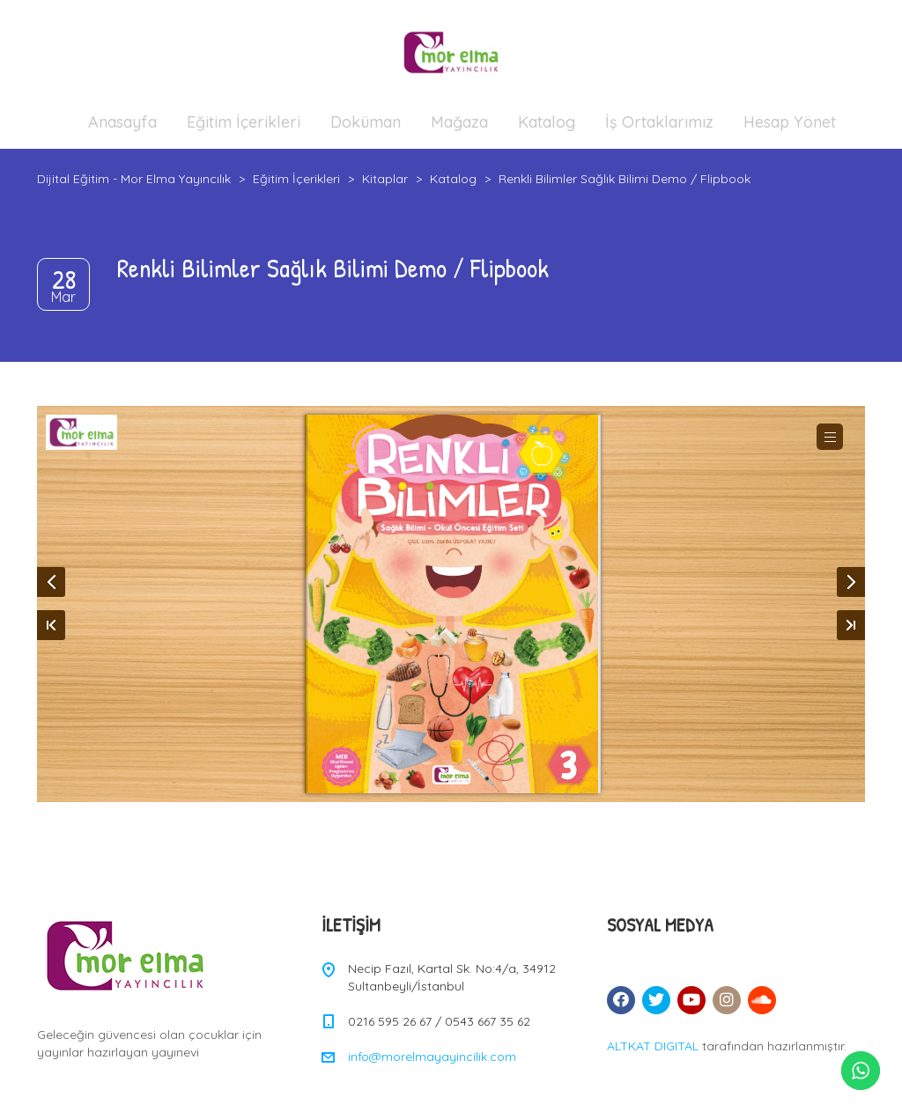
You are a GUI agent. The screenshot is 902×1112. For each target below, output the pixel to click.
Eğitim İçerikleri (243, 122)
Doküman (365, 122)
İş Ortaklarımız (659, 122)
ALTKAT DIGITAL (653, 1046)
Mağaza (459, 122)
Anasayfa (122, 122)
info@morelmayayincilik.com (432, 1056)
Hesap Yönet (789, 122)
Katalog (546, 122)
